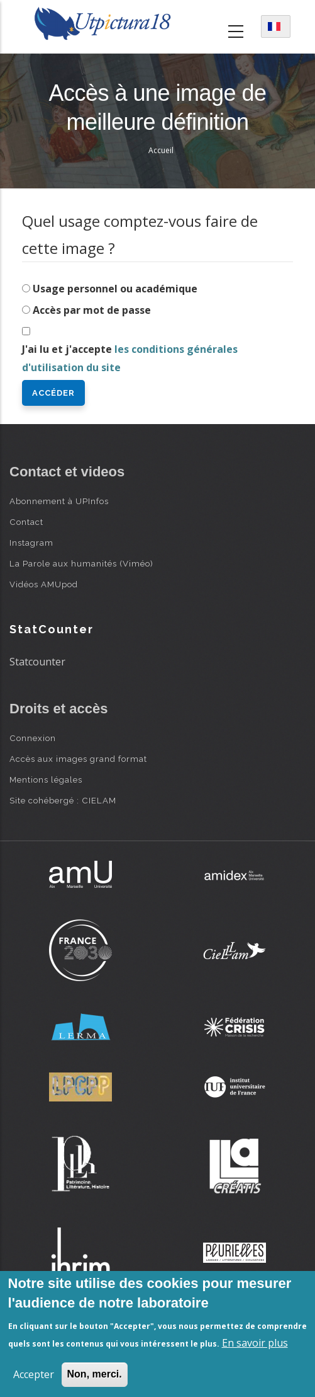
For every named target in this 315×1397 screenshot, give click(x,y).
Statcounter (37, 662)
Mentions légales (45, 779)
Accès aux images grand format (78, 759)
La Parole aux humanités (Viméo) (81, 563)
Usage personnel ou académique (115, 289)
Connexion (32, 738)
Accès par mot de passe (92, 310)
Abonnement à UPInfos (59, 501)
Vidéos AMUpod (43, 584)
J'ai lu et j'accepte (130, 358)
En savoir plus (255, 1343)
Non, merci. (94, 1374)
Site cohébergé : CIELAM (62, 800)
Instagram (31, 543)
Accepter (33, 1374)
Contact (26, 522)
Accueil (161, 150)
